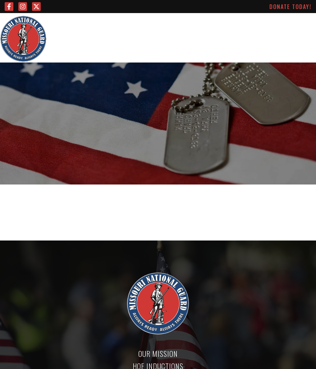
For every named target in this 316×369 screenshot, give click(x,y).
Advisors (144, 25)
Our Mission (158, 353)
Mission (78, 25)
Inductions (219, 25)
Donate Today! (290, 6)
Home (55, 25)
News (247, 25)
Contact (297, 25)
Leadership (110, 25)
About (270, 25)
